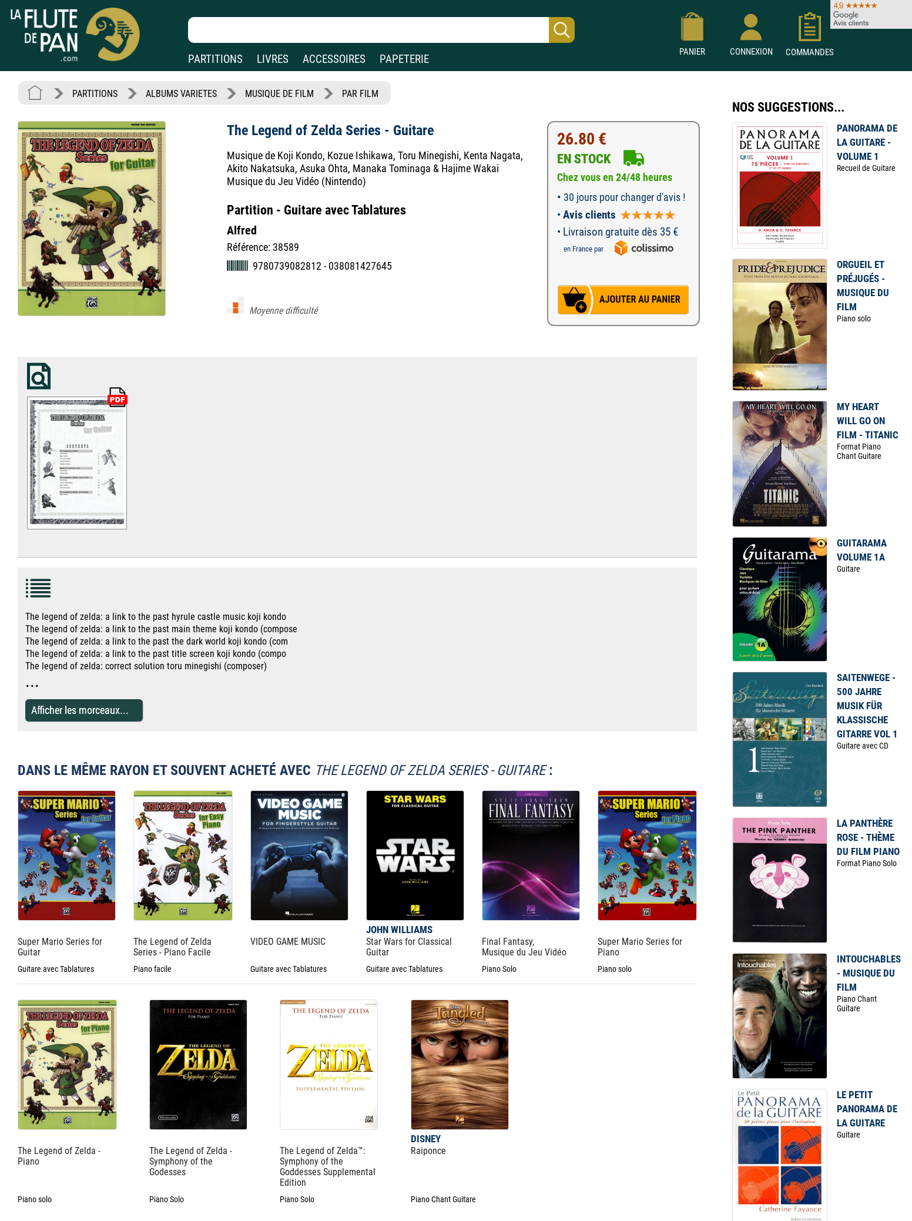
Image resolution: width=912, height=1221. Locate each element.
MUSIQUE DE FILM (279, 93)
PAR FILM (360, 93)
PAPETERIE (404, 59)
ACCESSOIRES (334, 59)
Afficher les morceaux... (80, 710)
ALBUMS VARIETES (181, 93)
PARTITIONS (215, 59)
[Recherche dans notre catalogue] (381, 30)
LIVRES (273, 59)
